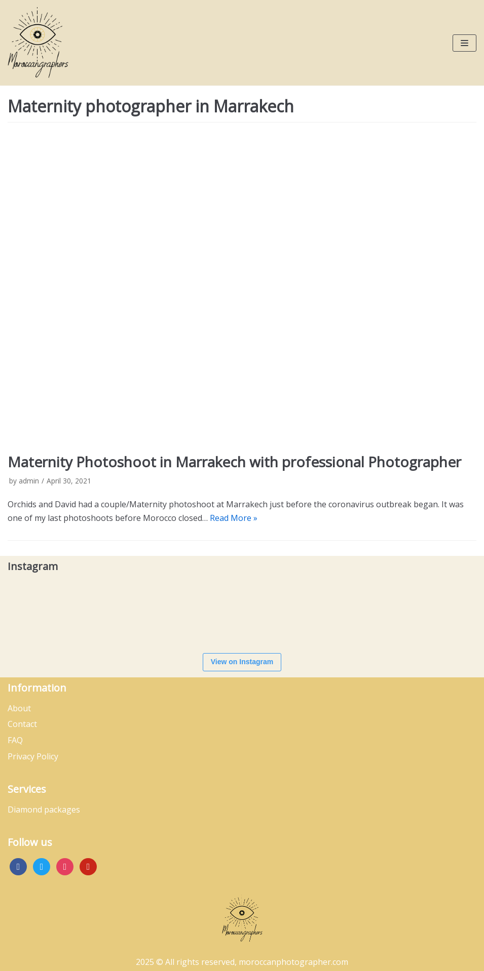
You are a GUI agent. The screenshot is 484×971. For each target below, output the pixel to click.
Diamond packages (44, 809)
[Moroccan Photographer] (38, 42)
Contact (22, 724)
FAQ (15, 740)
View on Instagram (242, 662)
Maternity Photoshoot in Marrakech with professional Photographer (234, 461)
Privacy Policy (33, 756)
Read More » (233, 517)
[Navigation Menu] (464, 43)
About (19, 708)
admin (29, 481)
